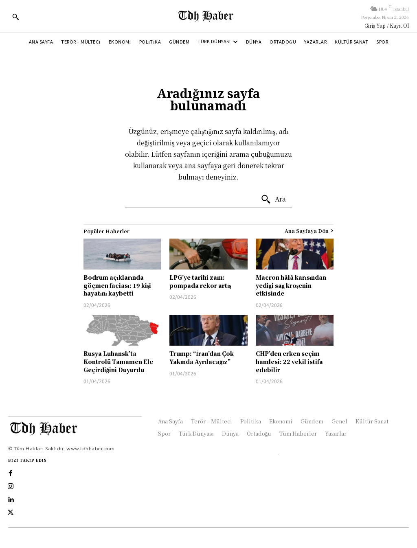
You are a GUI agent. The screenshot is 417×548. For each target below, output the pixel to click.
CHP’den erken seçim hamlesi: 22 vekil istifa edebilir (289, 361)
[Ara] (273, 199)
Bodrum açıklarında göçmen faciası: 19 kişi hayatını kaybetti (117, 285)
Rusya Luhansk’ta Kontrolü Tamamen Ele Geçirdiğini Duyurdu (118, 361)
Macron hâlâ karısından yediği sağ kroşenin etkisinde (291, 285)
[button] (15, 16)
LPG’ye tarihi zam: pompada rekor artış (200, 281)
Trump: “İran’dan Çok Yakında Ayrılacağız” (201, 357)
